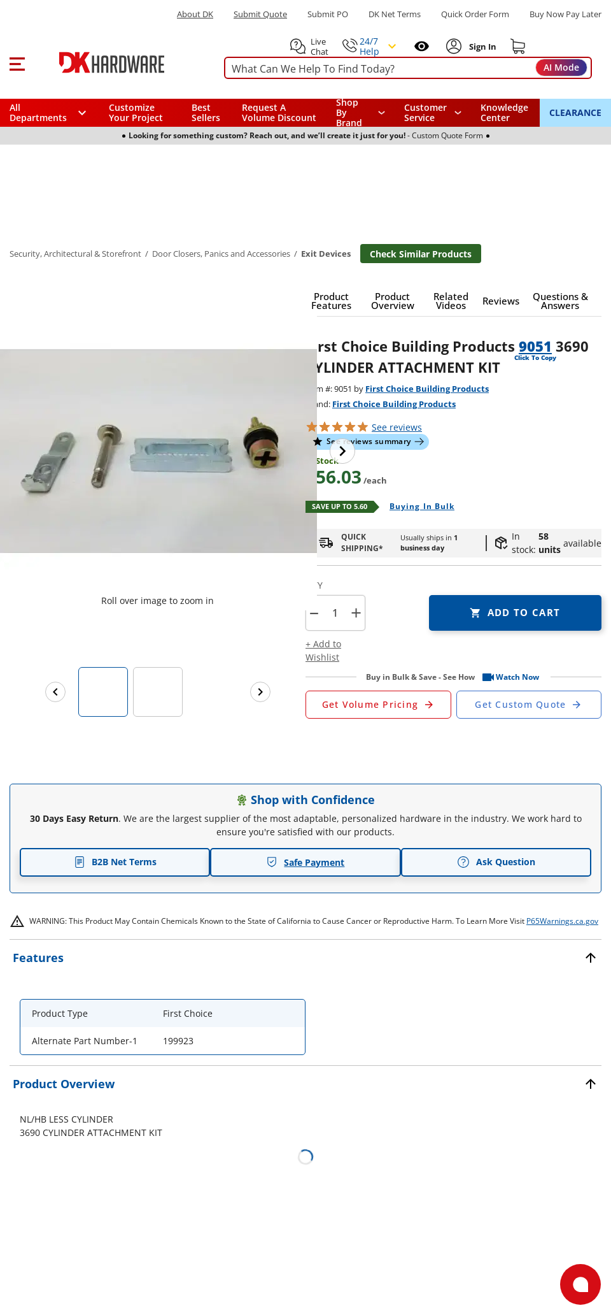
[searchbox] (406, 69)
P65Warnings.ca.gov (562, 921)
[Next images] (260, 692)
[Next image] (342, 451)
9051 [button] (535, 346)
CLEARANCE (575, 112)
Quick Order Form (475, 14)
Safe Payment (305, 862)
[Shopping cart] (518, 46)
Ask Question (496, 862)
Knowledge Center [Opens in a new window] (504, 112)
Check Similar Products (421, 254)
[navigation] (432, 113)
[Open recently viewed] (422, 46)
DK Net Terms (395, 14)
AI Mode (561, 67)
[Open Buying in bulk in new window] (417, 507)
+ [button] (356, 613)
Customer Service (425, 113)
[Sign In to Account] (481, 46)
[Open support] (580, 1284)
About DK (195, 14)
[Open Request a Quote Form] (378, 705)
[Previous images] (55, 692)
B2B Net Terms (115, 862)
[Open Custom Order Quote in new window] (529, 705)
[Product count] (335, 613)
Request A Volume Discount (279, 112)
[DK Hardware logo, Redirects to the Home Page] (120, 62)
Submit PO (327, 14)
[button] (17, 62)
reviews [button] (397, 427)
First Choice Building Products (427, 388)
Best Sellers (206, 112)
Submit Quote (260, 14)
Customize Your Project (136, 112)
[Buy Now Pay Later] (565, 14)
